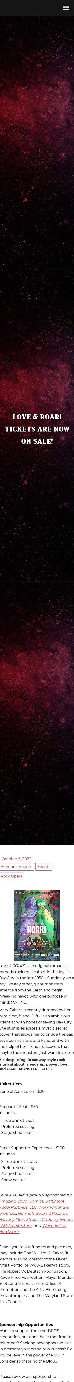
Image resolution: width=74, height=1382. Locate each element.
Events (43, 866)
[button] (66, 8)
